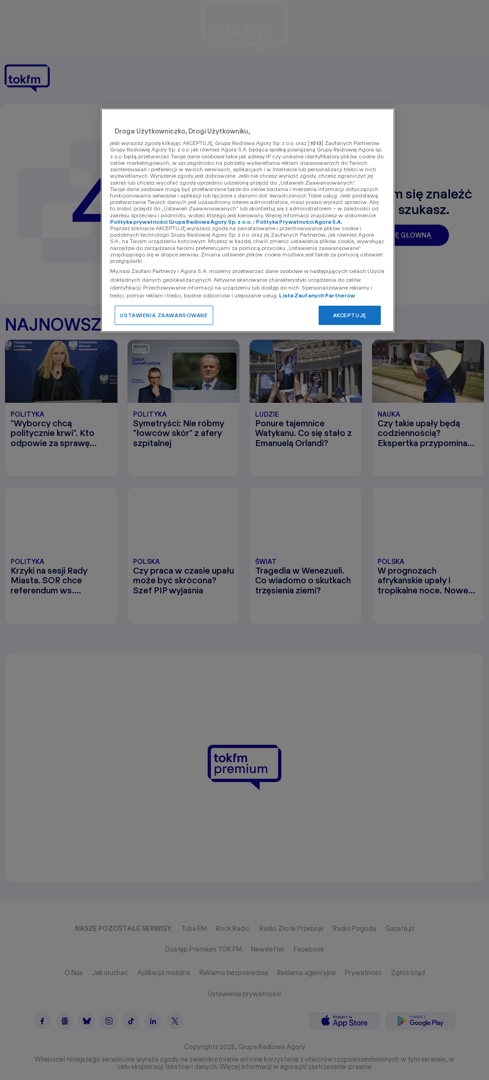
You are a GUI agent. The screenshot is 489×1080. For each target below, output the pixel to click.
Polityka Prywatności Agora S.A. (299, 222)
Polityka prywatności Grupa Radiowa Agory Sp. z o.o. (181, 222)
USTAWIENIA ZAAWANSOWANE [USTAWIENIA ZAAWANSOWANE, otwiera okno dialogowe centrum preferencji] (164, 315)
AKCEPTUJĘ (350, 315)
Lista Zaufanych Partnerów (317, 295)
